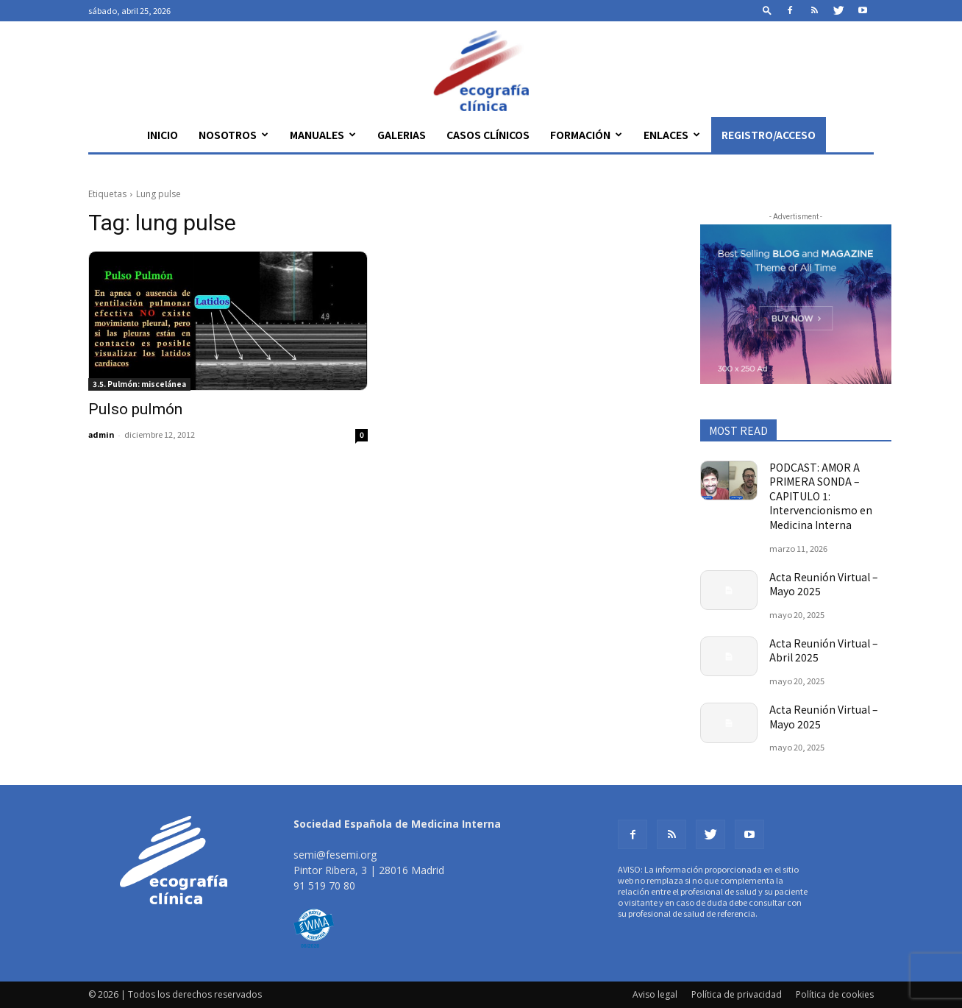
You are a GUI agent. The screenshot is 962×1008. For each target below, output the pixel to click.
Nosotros (233, 134)
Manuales (323, 134)
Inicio (162, 134)
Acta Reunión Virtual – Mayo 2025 (823, 584)
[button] (767, 9)
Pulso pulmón (135, 409)
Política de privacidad (736, 994)
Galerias (401, 134)
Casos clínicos (488, 134)
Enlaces (672, 134)
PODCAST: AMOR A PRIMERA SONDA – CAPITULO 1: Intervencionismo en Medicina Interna (820, 496)
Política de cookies (835, 994)
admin (101, 434)
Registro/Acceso (769, 134)
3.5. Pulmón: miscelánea (139, 383)
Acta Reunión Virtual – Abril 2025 (823, 650)
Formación (586, 134)
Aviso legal (655, 994)
